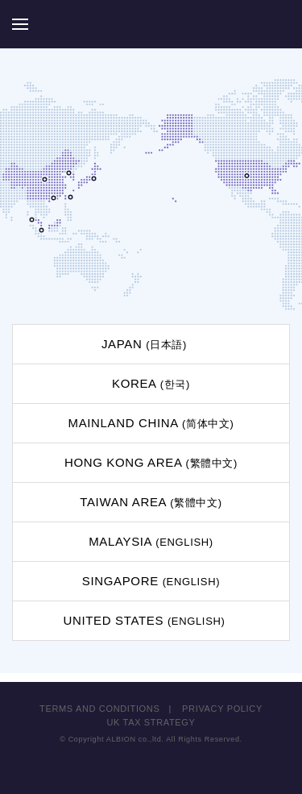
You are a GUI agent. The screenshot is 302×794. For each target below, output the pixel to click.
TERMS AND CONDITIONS (99, 708)
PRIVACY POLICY (222, 708)
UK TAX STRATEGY (151, 722)
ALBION (151, 24)
